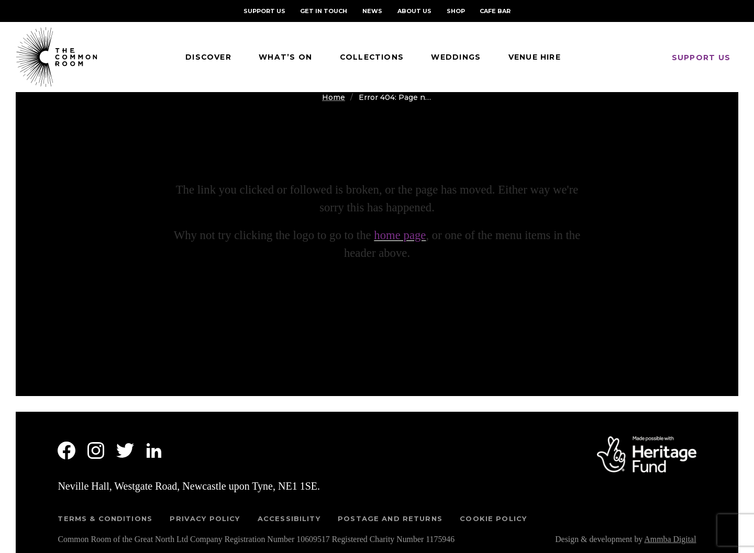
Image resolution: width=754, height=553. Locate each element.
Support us (701, 57)
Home (333, 97)
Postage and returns (390, 518)
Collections (372, 57)
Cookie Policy (493, 518)
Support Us (264, 11)
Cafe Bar (495, 11)
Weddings (456, 57)
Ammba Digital (670, 539)
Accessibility (289, 518)
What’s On (285, 57)
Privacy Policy (205, 518)
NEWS (372, 11)
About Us (414, 11)
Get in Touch (323, 11)
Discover (208, 57)
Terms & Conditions (105, 518)
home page (400, 235)
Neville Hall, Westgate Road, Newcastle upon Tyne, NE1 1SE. (189, 486)
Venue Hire (534, 57)
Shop (456, 11)
